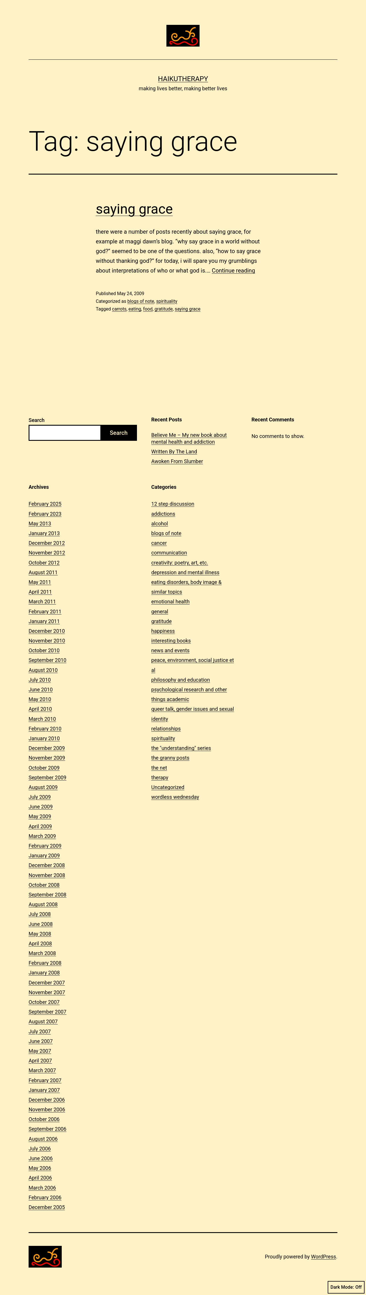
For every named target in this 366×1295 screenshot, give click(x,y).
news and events (170, 650)
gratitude (164, 309)
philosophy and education (180, 680)
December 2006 (47, 1100)
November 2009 (47, 758)
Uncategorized (167, 787)
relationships (166, 729)
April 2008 (40, 943)
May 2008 (40, 934)
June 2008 (41, 924)
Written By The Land (174, 452)
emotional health (170, 602)
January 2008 (44, 973)
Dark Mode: (346, 1287)
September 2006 (47, 1129)
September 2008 (47, 895)
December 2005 (47, 1207)
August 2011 (43, 572)
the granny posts (170, 758)
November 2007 (47, 992)
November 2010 (47, 641)
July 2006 (40, 1149)
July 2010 (40, 680)
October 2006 (44, 1119)
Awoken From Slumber (177, 461)
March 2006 (42, 1188)
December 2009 (47, 748)
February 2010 (45, 729)
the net (159, 768)
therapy (159, 777)
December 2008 (47, 865)
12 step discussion (172, 504)
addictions (163, 514)
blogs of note (140, 301)
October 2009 (44, 768)
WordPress (323, 1257)
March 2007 (42, 1070)
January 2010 (44, 738)
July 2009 (40, 797)
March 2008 (42, 953)
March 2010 (42, 719)
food (148, 309)
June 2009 (41, 807)
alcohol (159, 524)
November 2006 (47, 1109)
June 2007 (41, 1041)
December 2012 (47, 543)
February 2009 (45, 846)
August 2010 (43, 670)
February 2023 (45, 514)
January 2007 (44, 1090)
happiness (163, 631)
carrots (119, 309)
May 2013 (40, 524)
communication (169, 553)
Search (37, 420)
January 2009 (44, 855)
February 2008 (45, 963)
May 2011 (40, 582)
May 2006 (40, 1168)
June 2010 (41, 689)
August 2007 (43, 1021)
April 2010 (40, 709)
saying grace (134, 209)
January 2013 (44, 533)
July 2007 (40, 1031)
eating (134, 309)
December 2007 (47, 983)
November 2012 (47, 553)
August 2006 (43, 1139)
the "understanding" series (181, 748)
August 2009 (43, 787)
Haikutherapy (183, 79)
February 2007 (45, 1080)
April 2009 (40, 826)
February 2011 (45, 612)
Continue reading (233, 270)
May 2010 (40, 699)
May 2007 (40, 1051)
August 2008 (43, 904)
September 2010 (47, 660)
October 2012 (44, 563)
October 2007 (44, 1002)
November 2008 (47, 875)
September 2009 (47, 777)
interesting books (171, 641)
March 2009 (42, 836)
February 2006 (45, 1197)
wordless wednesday (175, 797)
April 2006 (40, 1178)
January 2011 (44, 621)
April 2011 (40, 592)
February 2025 (45, 504)
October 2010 (44, 650)
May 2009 (40, 816)
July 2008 (40, 914)
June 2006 (41, 1158)
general (159, 612)
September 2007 (47, 1012)
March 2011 (42, 602)
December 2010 (47, 631)
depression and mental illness (185, 572)
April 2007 (40, 1061)
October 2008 (44, 885)
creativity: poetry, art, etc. (179, 563)
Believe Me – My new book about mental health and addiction (189, 438)
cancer (159, 543)
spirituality (166, 301)
